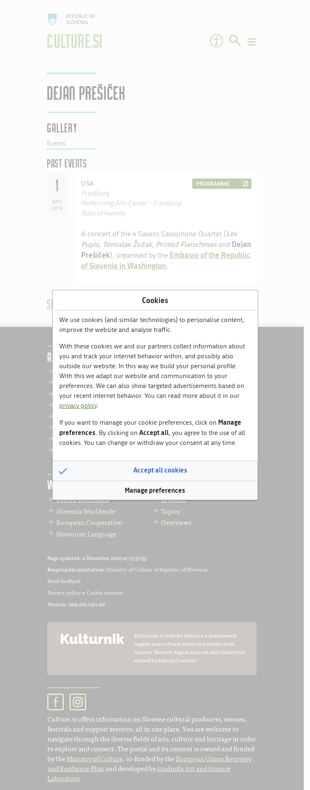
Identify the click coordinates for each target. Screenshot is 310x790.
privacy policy (78, 405)
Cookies (155, 300)
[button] (155, 471)
